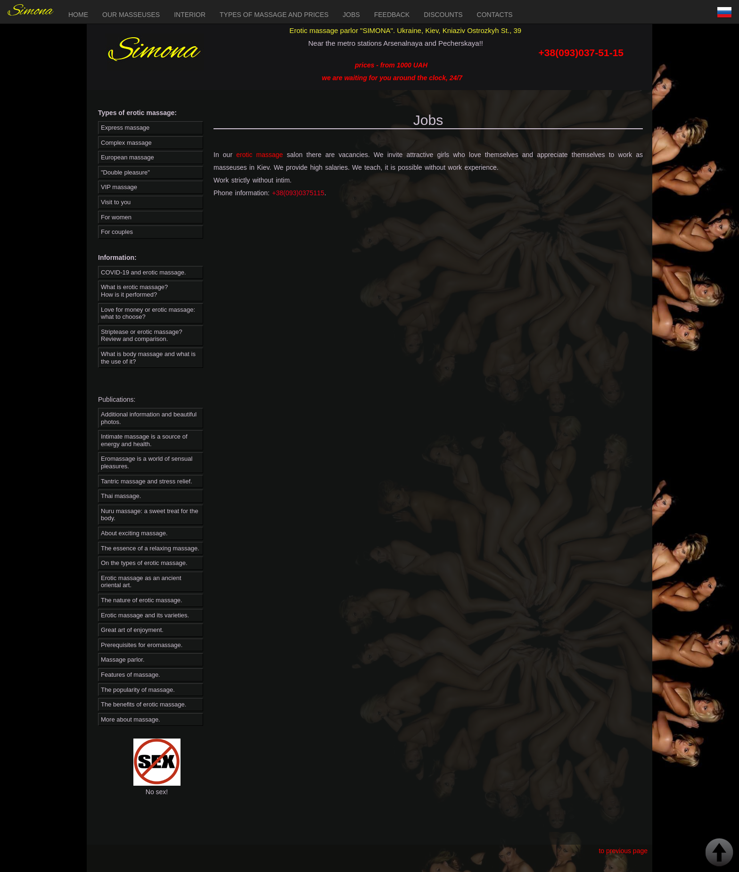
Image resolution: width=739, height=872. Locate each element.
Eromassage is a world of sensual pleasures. (146, 462)
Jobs (351, 14)
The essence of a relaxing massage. (150, 548)
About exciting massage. (134, 533)
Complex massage (126, 142)
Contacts (495, 14)
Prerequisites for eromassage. (141, 644)
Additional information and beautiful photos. (149, 418)
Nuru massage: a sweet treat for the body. (149, 514)
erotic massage (259, 154)
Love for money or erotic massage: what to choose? (148, 313)
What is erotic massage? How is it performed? (134, 290)
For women (116, 217)
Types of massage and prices (274, 14)
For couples (117, 231)
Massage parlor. (123, 659)
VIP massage (119, 187)
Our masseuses (131, 14)
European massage (127, 157)
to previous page (623, 851)
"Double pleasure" (125, 172)
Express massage (125, 127)
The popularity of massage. (138, 689)
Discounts (443, 14)
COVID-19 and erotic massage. (143, 272)
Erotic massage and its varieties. (145, 615)
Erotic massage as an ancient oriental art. (141, 581)
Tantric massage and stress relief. (146, 481)
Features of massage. (130, 674)
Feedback (392, 14)
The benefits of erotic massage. (143, 704)
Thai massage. (121, 495)
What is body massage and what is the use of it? (148, 357)
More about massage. (130, 719)
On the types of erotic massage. (144, 562)
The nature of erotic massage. (141, 600)
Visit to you (116, 202)
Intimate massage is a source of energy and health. (144, 440)
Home (78, 14)
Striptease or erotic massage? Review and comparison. (141, 335)
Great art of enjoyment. (132, 629)
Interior (189, 14)
